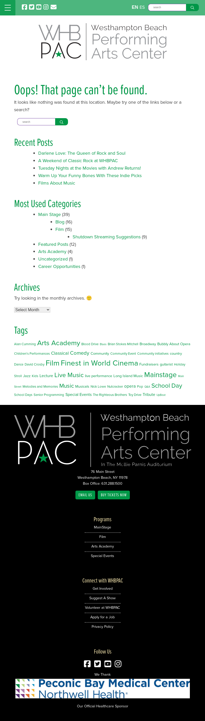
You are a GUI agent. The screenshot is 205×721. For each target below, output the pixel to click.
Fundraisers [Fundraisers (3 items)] (149, 364)
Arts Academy (52, 251)
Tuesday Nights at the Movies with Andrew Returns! (89, 168)
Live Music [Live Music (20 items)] (69, 375)
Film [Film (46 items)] (53, 363)
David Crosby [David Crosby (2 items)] (34, 364)
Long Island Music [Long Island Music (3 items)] (128, 376)
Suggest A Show (102, 598)
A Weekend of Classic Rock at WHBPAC (78, 160)
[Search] (167, 7)
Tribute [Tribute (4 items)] (149, 394)
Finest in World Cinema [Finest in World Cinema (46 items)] (99, 363)
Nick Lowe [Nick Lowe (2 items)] (98, 386)
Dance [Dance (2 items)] (18, 364)
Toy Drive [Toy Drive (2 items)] (134, 394)
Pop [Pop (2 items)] (140, 386)
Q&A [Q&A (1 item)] (147, 387)
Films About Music (56, 183)
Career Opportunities (59, 266)
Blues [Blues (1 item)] (103, 344)
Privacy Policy (102, 626)
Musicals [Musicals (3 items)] (82, 386)
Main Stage (49, 214)
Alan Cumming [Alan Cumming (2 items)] (25, 344)
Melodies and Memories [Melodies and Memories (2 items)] (40, 386)
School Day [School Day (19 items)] (166, 385)
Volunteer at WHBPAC (102, 607)
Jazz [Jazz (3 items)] (27, 376)
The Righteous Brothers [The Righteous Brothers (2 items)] (110, 394)
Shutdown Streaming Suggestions (107, 236)
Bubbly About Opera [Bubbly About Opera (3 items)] (173, 344)
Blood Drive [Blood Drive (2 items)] (90, 344)
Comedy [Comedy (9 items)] (79, 353)
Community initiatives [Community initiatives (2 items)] (153, 353)
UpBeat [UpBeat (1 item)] (161, 395)
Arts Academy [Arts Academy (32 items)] (58, 343)
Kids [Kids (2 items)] (35, 375)
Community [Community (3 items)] (100, 353)
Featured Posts (53, 244)
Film (59, 229)
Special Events (102, 556)
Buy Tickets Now (114, 495)
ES (142, 7)
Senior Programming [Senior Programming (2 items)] (49, 394)
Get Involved (103, 588)
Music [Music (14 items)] (66, 385)
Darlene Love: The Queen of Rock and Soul (81, 153)
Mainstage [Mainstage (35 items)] (160, 374)
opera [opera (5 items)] (130, 386)
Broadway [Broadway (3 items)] (148, 344)
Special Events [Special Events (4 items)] (78, 394)
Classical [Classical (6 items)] (60, 353)
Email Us (85, 495)
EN (135, 7)
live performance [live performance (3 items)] (98, 376)
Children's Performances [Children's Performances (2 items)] (32, 353)
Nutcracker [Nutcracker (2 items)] (115, 386)
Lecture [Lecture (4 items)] (46, 376)
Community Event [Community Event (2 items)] (123, 353)
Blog (59, 222)
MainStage (102, 527)
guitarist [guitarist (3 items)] (166, 364)
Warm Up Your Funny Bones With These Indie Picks (90, 175)
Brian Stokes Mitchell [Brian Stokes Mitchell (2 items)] (123, 344)
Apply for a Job (102, 617)
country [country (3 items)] (176, 353)
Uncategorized (53, 259)
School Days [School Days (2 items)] (23, 394)
